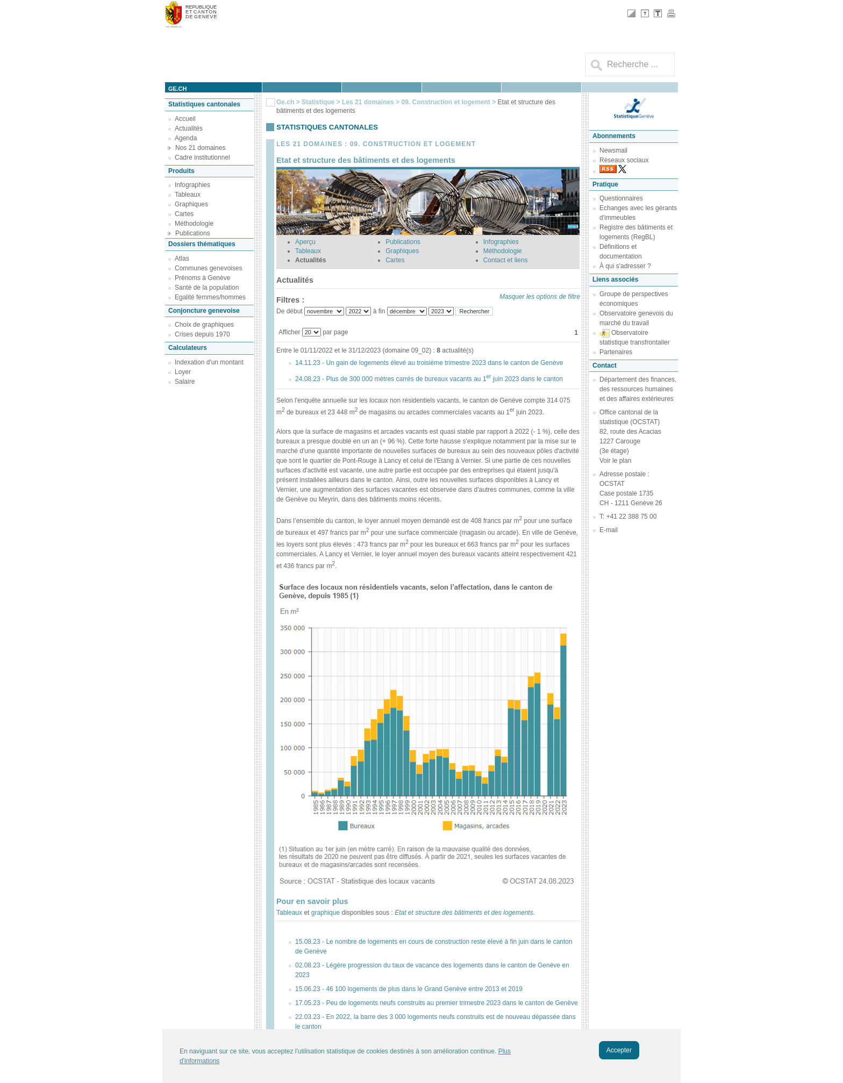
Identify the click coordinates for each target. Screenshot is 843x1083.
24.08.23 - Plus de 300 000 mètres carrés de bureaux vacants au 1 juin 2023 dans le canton (429, 379)
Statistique (318, 102)
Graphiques (191, 204)
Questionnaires (621, 198)
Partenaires (615, 352)
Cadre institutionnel (202, 157)
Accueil (185, 119)
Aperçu (305, 242)
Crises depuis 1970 (202, 334)
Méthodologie (194, 223)
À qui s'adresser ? (625, 266)
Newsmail (613, 150)
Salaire (185, 381)
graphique (325, 912)
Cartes (184, 214)
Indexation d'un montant (209, 362)
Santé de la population (207, 287)
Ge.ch (285, 102)
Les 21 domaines (368, 102)
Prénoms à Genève (202, 278)
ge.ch (177, 88)
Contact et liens (505, 260)
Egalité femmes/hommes (210, 297)
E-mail (608, 530)
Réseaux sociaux (623, 160)
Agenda (186, 138)
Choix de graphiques (204, 324)
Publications (192, 233)
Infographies (192, 185)
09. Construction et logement (446, 102)
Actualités (189, 128)
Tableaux (188, 194)
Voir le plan (615, 460)
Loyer (183, 372)
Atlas (182, 258)
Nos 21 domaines (200, 148)
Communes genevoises (208, 268)
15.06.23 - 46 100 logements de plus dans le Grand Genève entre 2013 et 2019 (409, 989)
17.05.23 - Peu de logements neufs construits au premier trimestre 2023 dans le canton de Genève (436, 1003)
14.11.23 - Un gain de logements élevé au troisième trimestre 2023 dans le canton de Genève (429, 363)
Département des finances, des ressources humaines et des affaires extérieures (637, 389)
